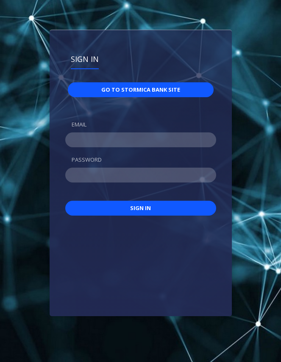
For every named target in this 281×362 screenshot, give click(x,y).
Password (87, 159)
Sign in (85, 59)
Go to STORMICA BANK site (140, 89)
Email (79, 124)
